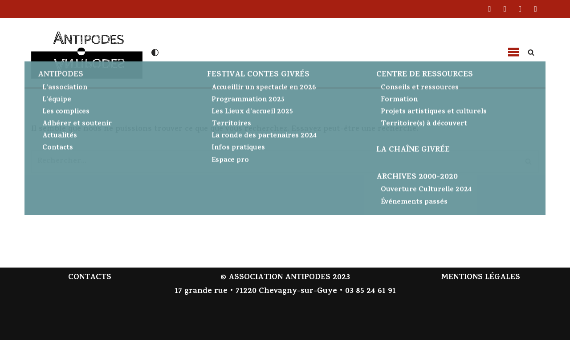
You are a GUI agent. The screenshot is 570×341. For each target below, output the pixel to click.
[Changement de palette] (155, 52)
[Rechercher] (531, 52)
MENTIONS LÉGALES (480, 279)
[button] (513, 52)
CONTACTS (89, 279)
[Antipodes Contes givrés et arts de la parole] (86, 51)
